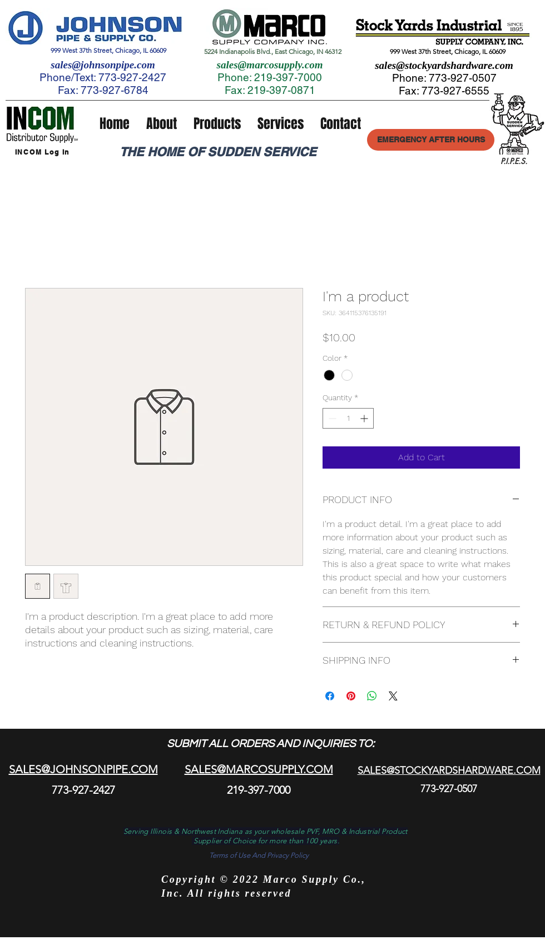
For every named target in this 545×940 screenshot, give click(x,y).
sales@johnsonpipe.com (103, 65)
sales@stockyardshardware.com (444, 65)
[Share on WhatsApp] (372, 696)
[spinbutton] (348, 418)
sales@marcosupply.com (270, 65)
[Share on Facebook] (329, 696)
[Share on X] (393, 696)
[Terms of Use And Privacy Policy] (258, 855)
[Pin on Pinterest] (351, 696)
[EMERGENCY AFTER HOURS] (430, 140)
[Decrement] (331, 418)
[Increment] (365, 418)
